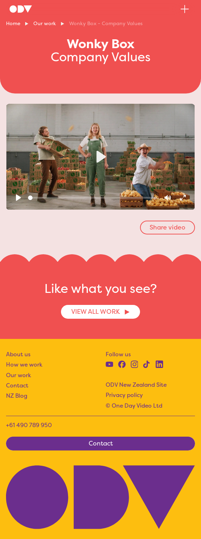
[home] (21, 9)
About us (18, 354)
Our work (44, 23)
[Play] (18, 198)
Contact (17, 385)
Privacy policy (124, 395)
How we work (24, 364)
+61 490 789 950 (29, 425)
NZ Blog (16, 395)
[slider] (92, 197)
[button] (184, 9)
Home (13, 23)
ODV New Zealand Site (136, 384)
